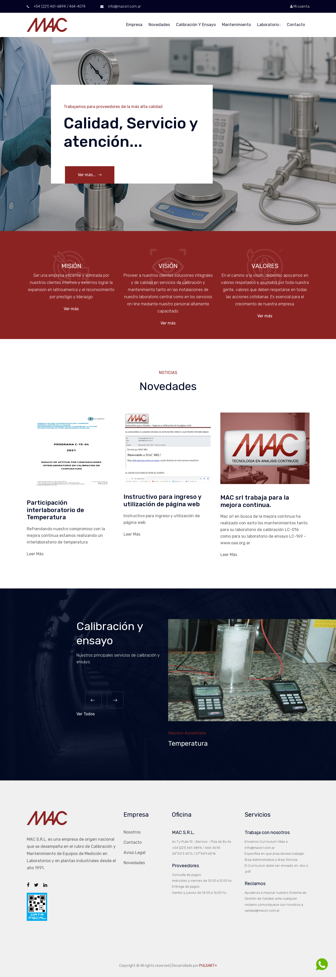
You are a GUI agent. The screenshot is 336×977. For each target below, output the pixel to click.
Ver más (71, 308)
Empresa (134, 24)
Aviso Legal (134, 852)
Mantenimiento (236, 24)
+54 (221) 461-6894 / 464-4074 (56, 6)
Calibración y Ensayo (196, 24)
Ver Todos (85, 714)
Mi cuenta (300, 6)
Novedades (159, 24)
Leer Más (35, 553)
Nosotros (132, 832)
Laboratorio (269, 24)
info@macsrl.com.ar (120, 6)
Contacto (296, 24)
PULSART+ (208, 965)
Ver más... (90, 174)
